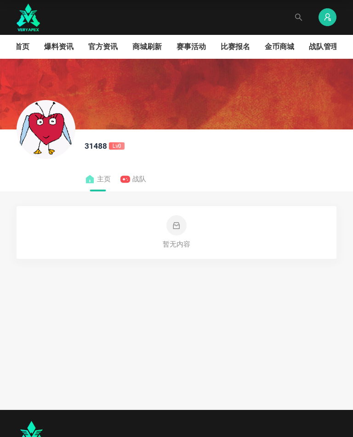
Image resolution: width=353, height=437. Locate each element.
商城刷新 (147, 46)
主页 (98, 179)
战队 (133, 179)
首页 (22, 46)
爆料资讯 (59, 46)
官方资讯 (103, 46)
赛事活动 (191, 46)
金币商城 (279, 46)
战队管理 (323, 46)
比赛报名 (235, 46)
